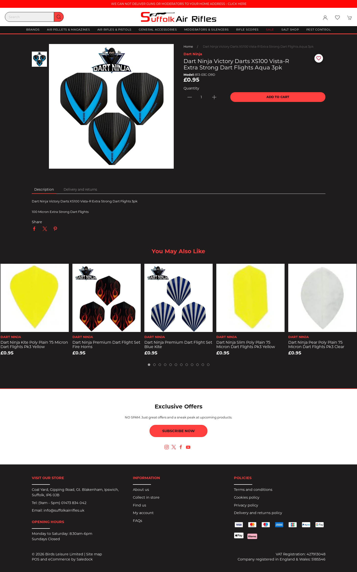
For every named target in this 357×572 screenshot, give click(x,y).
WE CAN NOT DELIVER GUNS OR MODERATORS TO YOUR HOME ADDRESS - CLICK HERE (178, 4)
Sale (270, 29)
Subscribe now (178, 431)
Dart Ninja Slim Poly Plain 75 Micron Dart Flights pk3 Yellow (245, 344)
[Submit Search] (59, 17)
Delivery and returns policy (258, 513)
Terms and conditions (253, 489)
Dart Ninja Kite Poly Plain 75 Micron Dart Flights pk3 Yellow (34, 344)
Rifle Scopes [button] (247, 29)
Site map (94, 554)
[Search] (34, 17)
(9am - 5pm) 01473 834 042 (62, 503)
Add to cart (277, 97)
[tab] (149, 364)
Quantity (191, 88)
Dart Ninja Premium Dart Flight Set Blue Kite (178, 344)
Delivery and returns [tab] (80, 189)
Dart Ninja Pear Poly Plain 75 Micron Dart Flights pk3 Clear (316, 344)
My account (143, 513)
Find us (139, 505)
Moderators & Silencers (206, 29)
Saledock (85, 559)
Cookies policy (246, 497)
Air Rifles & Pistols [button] (114, 29)
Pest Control (318, 29)
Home (188, 46)
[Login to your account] (325, 17)
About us (141, 489)
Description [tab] (44, 189)
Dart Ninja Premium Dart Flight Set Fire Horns (106, 344)
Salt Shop (290, 29)
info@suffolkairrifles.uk (64, 510)
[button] (337, 17)
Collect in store (146, 497)
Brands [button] (33, 29)
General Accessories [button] (158, 29)
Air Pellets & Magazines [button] (68, 29)
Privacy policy (246, 505)
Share (37, 222)
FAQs (137, 520)
